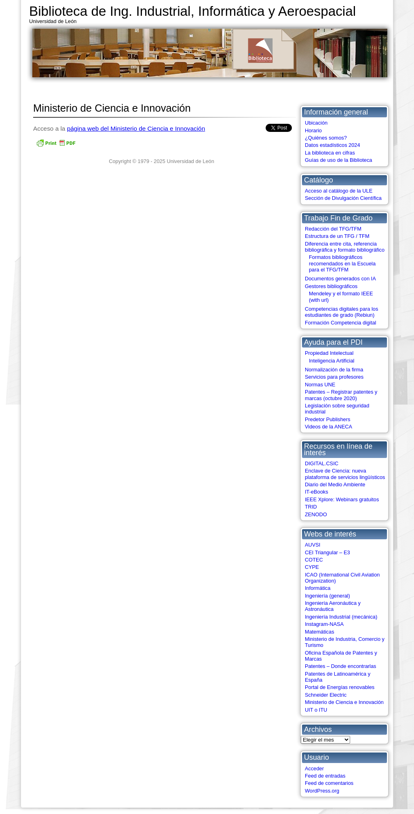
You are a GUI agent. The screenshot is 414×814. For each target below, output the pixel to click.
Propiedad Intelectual (329, 353)
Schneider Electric (325, 695)
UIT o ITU (316, 710)
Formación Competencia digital (340, 323)
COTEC (314, 560)
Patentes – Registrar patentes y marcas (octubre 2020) (341, 395)
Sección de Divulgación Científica (343, 198)
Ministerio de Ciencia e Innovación (344, 702)
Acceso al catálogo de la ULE (338, 191)
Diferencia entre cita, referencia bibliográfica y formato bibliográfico (344, 247)
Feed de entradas (325, 776)
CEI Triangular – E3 (327, 552)
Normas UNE (320, 385)
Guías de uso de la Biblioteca (338, 160)
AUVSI (312, 545)
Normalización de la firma (334, 370)
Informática (317, 588)
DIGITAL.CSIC (321, 463)
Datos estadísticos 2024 (332, 145)
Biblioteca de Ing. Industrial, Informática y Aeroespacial (192, 11)
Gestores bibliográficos (331, 286)
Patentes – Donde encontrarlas (340, 666)
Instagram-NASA (324, 624)
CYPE (312, 567)
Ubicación (316, 123)
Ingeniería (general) (327, 596)
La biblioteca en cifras (330, 153)
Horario (313, 130)
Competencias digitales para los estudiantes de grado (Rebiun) (341, 312)
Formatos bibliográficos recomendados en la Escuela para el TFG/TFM (342, 263)
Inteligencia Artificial (331, 361)
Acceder (314, 768)
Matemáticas (319, 632)
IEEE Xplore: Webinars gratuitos (342, 499)
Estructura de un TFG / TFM (337, 236)
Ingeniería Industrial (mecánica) (341, 617)
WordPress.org (322, 791)
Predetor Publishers (327, 419)
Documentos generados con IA (340, 279)
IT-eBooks (316, 492)
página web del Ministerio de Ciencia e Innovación (136, 128)
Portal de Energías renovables (339, 687)
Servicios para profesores (334, 377)
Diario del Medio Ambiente (335, 484)
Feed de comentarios (329, 783)
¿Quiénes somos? (326, 138)
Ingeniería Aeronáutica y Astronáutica (333, 606)
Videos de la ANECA (328, 427)
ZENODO (316, 514)
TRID (311, 507)
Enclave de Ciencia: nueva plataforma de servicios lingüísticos (345, 474)
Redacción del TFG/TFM (333, 229)
